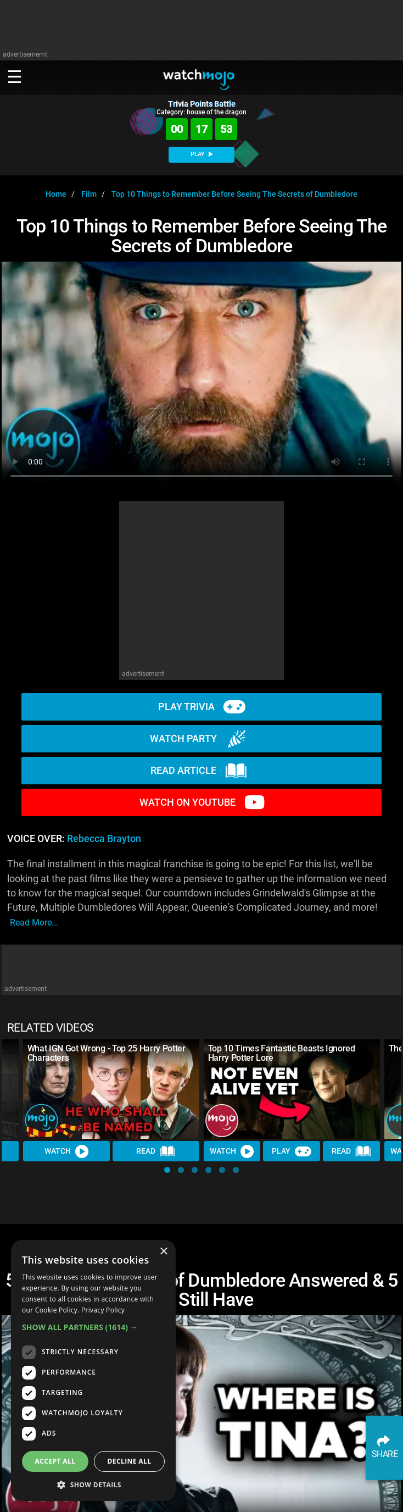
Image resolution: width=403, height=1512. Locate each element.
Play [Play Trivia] (292, 1150)
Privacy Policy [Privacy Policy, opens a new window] (103, 1310)
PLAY (201, 154)
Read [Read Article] (156, 1151)
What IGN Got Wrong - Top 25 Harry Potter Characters (106, 1053)
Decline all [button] (130, 1461)
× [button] (163, 1252)
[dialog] (93, 1370)
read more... (34, 922)
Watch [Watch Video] (66, 1150)
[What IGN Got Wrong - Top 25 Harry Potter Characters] (111, 1089)
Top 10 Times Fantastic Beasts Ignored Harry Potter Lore (281, 1053)
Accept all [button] (55, 1461)
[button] (167, 1170)
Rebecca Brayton (104, 838)
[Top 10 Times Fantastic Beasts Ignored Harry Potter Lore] (292, 1089)
